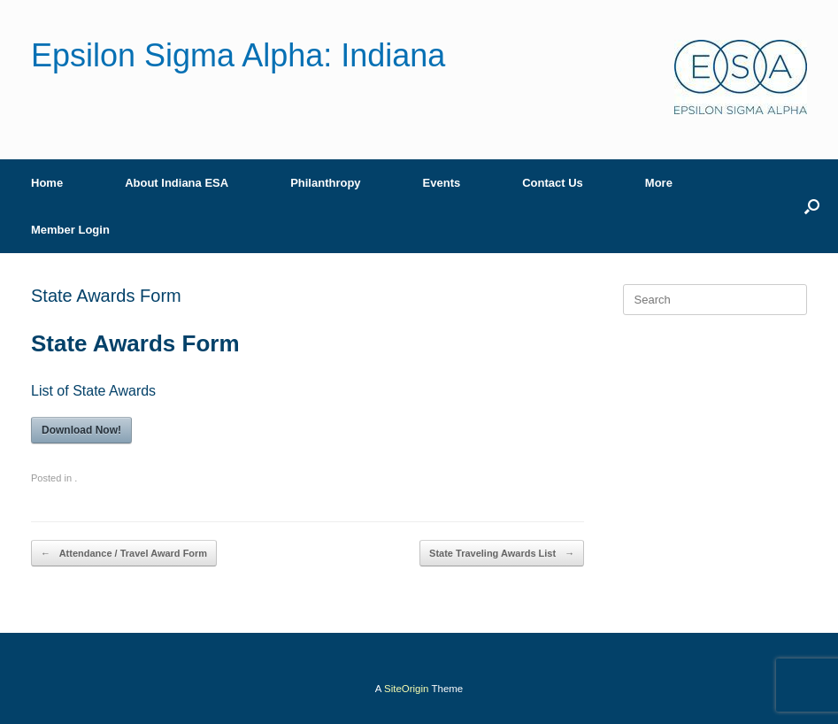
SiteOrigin (406, 688)
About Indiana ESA (176, 182)
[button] (812, 206)
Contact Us (552, 182)
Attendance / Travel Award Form (124, 553)
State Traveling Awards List (501, 553)
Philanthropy (325, 182)
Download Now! (81, 430)
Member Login (70, 229)
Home (47, 182)
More (659, 182)
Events (442, 182)
